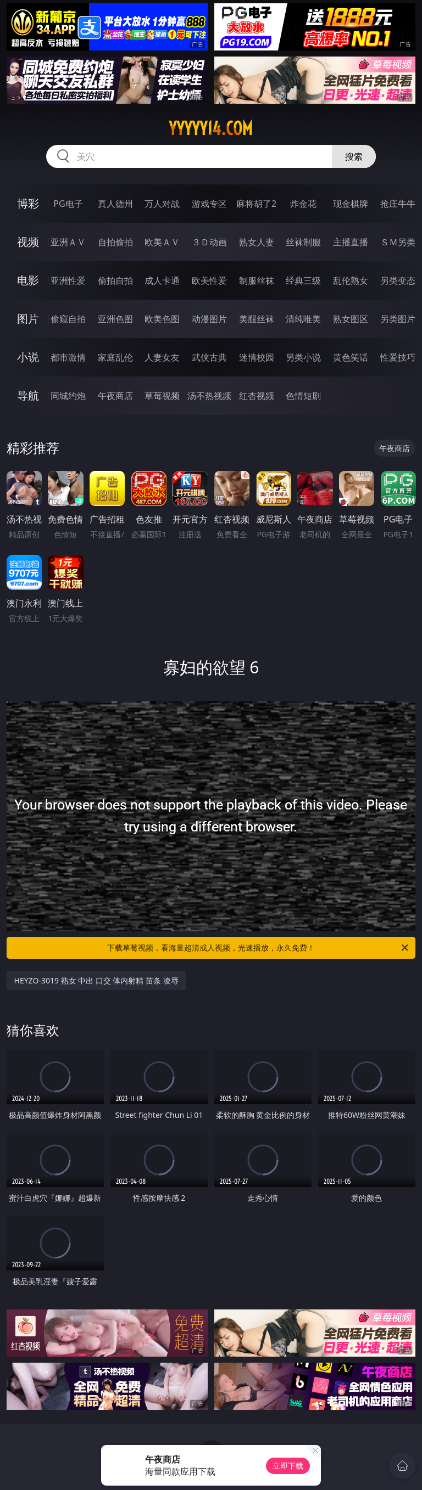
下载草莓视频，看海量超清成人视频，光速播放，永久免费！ (258, 947)
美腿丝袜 (256, 319)
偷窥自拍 (68, 319)
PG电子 (67, 204)
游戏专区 (209, 204)
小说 (28, 357)
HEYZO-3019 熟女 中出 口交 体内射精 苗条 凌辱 (96, 980)
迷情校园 (256, 357)
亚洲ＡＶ (68, 242)
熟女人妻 (256, 242)
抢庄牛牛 (397, 204)
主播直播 (350, 242)
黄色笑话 (350, 357)
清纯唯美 (303, 319)
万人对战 (162, 204)
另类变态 (397, 280)
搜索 (354, 156)
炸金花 (303, 204)
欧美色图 (162, 319)
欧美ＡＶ (162, 242)
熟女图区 (350, 319)
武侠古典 (209, 357)
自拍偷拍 (115, 242)
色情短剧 (303, 396)
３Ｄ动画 (209, 242)
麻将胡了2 (256, 204)
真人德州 (115, 204)
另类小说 (303, 357)
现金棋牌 (350, 204)
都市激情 (68, 357)
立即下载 (288, 1465)
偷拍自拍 (115, 280)
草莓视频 (162, 396)
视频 (28, 241)
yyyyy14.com (211, 128)
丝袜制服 (303, 242)
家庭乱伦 (115, 357)
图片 (28, 318)
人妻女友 (162, 357)
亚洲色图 (115, 319)
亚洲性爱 (68, 280)
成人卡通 (162, 280)
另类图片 (397, 319)
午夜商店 (115, 396)
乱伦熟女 (350, 280)
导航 (28, 395)
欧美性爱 (209, 280)
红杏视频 (256, 396)
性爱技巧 (397, 357)
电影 (28, 280)
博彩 (28, 203)
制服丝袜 (256, 280)
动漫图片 (209, 319)
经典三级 (303, 280)
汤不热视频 (209, 396)
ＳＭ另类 (397, 242)
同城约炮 (68, 396)
